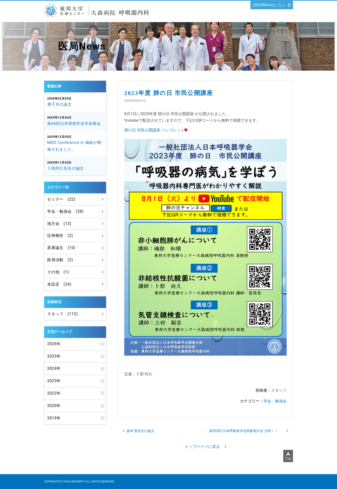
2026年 (54, 343)
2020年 (54, 405)
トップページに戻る (202, 446)
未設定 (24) (59, 284)
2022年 (54, 393)
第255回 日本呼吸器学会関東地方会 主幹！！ (243, 431)
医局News (82, 46)
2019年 (54, 418)
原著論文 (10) (61, 247)
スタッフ (279, 390)
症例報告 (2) (60, 235)
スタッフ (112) (62, 314)
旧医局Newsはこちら (269, 5)
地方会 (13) (59, 223)
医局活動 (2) (60, 260)
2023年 (54, 380)
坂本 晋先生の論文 (140, 431)
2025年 (54, 356)
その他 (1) (58, 272)
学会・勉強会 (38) (65, 211)
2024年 (54, 368)
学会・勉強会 (275, 401)
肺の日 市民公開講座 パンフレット (154, 130)
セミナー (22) (61, 199)
